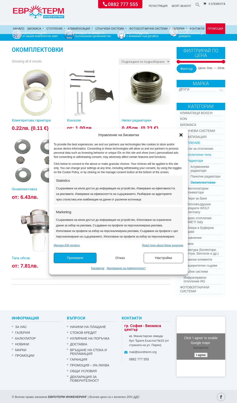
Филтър (186, 69)
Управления (193, 238)
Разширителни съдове (200, 265)
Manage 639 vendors (67, 245)
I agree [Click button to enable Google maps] (201, 355)
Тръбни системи (196, 271)
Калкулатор (25, 338)
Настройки (163, 258)
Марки (20, 350)
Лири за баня (197, 198)
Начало (18, 28)
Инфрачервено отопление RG (195, 279)
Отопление (54, 28)
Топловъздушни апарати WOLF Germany (199, 208)
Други (184, 89)
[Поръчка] (144, 62)
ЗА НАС (21, 327)
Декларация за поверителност (126, 268)
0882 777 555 (123, 4)
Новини (22, 344)
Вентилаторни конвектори (197, 190)
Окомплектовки (202, 182)
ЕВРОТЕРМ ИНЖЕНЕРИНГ (67, 397)
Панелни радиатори (205, 176)
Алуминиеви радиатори (199, 168)
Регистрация (158, 6)
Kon (183, 119)
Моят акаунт (181, 6)
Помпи (188, 244)
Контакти (197, 28)
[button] (181, 135)
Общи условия (83, 371)
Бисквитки (97, 268)
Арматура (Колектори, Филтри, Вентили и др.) (201, 252)
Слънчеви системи (109, 28)
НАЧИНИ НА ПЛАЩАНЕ (88, 327)
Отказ (120, 258)
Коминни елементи (198, 259)
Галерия (178, 28)
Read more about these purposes (162, 245)
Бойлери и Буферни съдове (199, 230)
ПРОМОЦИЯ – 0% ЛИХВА (89, 365)
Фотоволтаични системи (148, 28)
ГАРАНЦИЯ (78, 359)
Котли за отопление (198, 148)
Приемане (75, 258)
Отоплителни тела (197, 154)
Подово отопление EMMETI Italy (198, 220)
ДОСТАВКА (78, 344)
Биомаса (34, 28)
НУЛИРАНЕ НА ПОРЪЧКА (89, 338)
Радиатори (195, 160)
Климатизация (79, 28)
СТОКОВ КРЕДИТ (83, 332)
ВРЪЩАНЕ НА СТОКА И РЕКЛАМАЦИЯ (88, 352)
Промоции (215, 28)
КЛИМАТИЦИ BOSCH (196, 113)
